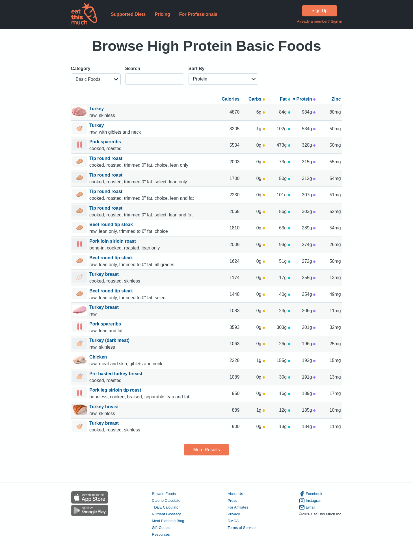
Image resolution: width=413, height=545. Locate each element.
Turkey (97, 108)
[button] (96, 79)
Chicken (98, 357)
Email (307, 507)
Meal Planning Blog (168, 521)
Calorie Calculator (166, 500)
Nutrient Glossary (166, 514)
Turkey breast (104, 274)
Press (232, 500)
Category (80, 68)
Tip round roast (106, 158)
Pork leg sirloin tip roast (115, 390)
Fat (285, 99)
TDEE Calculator (166, 507)
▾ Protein (304, 99)
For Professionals (198, 14)
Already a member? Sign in (319, 21)
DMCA (233, 521)
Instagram (311, 500)
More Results (206, 449)
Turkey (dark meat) (110, 340)
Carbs (256, 99)
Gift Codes (161, 528)
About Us (235, 494)
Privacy (234, 514)
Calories (230, 99)
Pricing (162, 14)
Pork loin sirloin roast (113, 241)
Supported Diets (128, 14)
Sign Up (320, 10)
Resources (161, 534)
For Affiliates (238, 507)
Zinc (336, 99)
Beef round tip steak (111, 224)
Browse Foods (164, 494)
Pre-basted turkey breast (116, 373)
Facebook (310, 494)
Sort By (197, 68)
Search (132, 68)
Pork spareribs (105, 141)
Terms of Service (242, 528)
